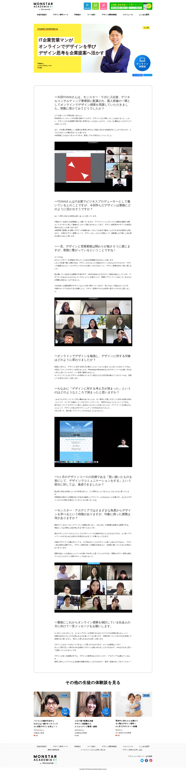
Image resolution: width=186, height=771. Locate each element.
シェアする (138, 75)
